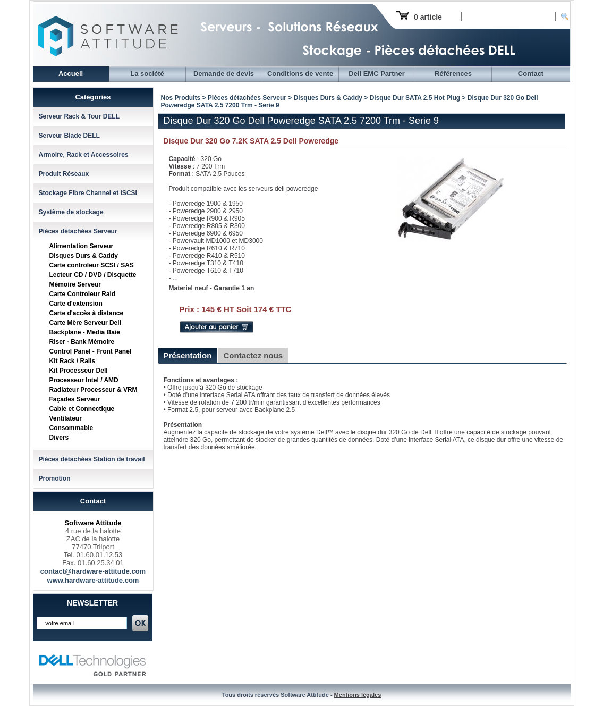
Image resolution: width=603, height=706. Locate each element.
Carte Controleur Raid (82, 294)
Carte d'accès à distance (86, 313)
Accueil (70, 74)
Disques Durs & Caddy (83, 255)
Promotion (55, 478)
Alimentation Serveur (81, 246)
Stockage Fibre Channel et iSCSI (88, 193)
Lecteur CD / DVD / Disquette (93, 275)
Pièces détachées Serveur (78, 231)
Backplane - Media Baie (84, 332)
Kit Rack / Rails (72, 361)
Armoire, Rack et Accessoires (84, 154)
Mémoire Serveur (75, 284)
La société (147, 74)
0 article (428, 17)
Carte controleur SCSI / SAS (91, 265)
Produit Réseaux (64, 174)
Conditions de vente (300, 74)
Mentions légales (357, 695)
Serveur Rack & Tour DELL (79, 116)
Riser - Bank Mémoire (82, 342)
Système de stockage (71, 212)
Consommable (71, 428)
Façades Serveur (74, 399)
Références (453, 74)
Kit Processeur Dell (78, 370)
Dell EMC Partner (376, 74)
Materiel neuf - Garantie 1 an (211, 288)
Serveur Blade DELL (69, 135)
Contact (530, 74)
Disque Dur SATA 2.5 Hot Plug (415, 98)
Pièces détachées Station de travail (92, 459)
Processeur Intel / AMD (83, 380)
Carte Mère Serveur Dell (85, 322)
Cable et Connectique (82, 409)
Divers (59, 437)
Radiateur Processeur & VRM (93, 389)
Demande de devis (223, 74)
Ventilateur (65, 418)
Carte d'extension (76, 303)
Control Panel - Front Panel (90, 351)
